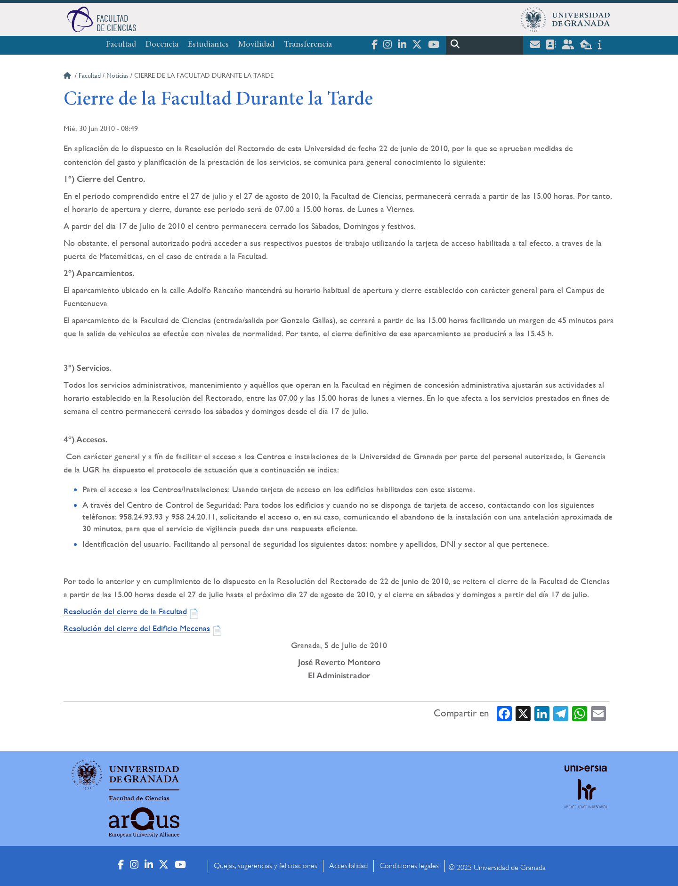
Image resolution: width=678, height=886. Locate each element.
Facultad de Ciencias (139, 798)
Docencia (161, 45)
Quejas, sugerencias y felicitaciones (265, 866)
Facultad (121, 45)
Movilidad (256, 45)
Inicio (68, 76)
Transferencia (308, 45)
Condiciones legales (409, 866)
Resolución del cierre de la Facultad (125, 611)
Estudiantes (208, 45)
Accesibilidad (348, 866)
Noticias (117, 75)
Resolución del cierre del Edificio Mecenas (137, 628)
